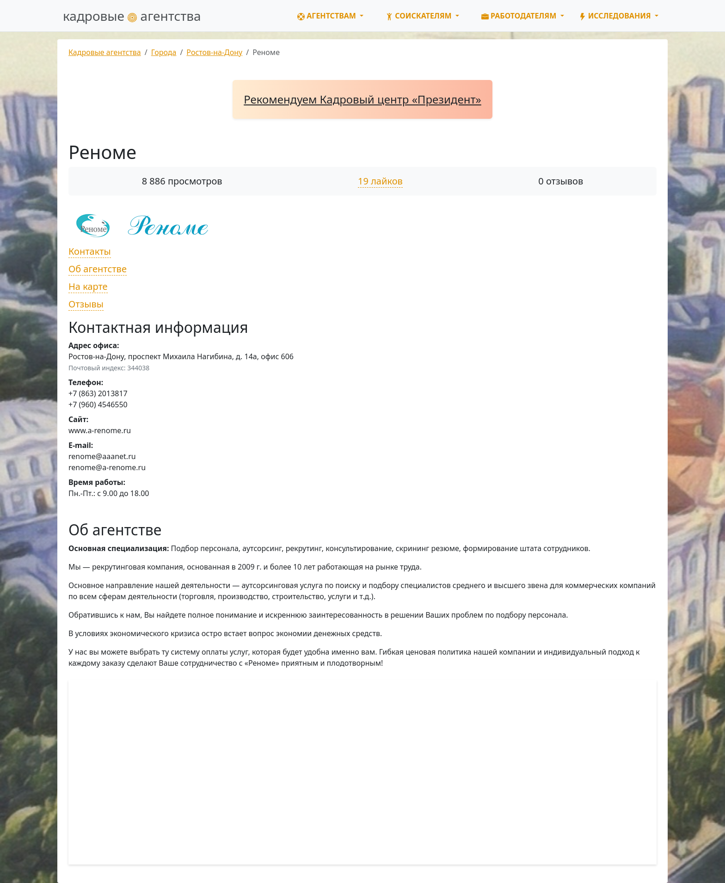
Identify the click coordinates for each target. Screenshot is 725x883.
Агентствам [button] (327, 16)
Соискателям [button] (420, 16)
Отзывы (86, 304)
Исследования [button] (616, 16)
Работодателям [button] (520, 16)
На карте (88, 286)
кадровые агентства (132, 16)
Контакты (89, 251)
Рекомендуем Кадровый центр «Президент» (362, 99)
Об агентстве (97, 269)
